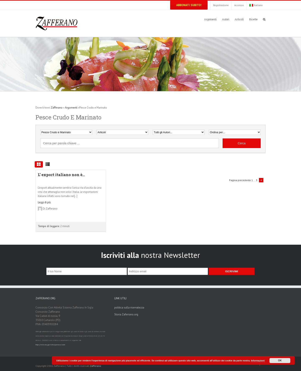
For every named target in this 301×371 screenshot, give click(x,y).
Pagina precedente (240, 180)
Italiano (256, 5)
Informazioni (258, 360)
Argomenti (71, 107)
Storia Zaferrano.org (126, 314)
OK (280, 360)
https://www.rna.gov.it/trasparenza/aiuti (50, 345)
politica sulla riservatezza (129, 307)
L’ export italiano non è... (61, 174)
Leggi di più (44, 202)
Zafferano (56, 107)
